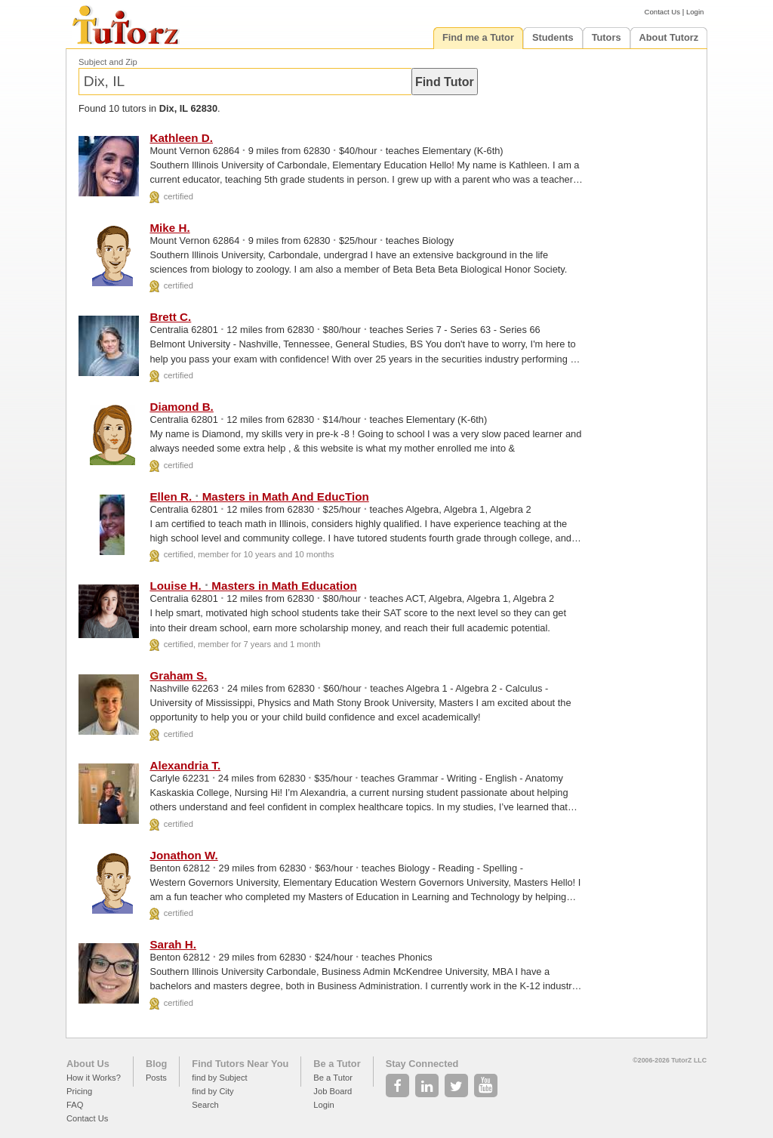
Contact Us (662, 12)
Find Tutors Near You (240, 1063)
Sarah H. (172, 944)
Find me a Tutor (478, 37)
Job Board (332, 1091)
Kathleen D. (181, 137)
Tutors (606, 37)
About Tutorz (669, 37)
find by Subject (219, 1077)
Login (695, 12)
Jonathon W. (183, 855)
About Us (87, 1063)
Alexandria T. (184, 765)
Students (553, 37)
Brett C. (170, 316)
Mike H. (169, 227)
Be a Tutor (336, 1063)
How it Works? (93, 1077)
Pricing (79, 1091)
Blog (156, 1063)
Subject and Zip (108, 61)
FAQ (74, 1104)
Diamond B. (181, 406)
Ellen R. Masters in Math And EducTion (258, 496)
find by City (212, 1091)
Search (205, 1104)
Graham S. (178, 675)
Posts (156, 1077)
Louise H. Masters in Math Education (252, 585)
